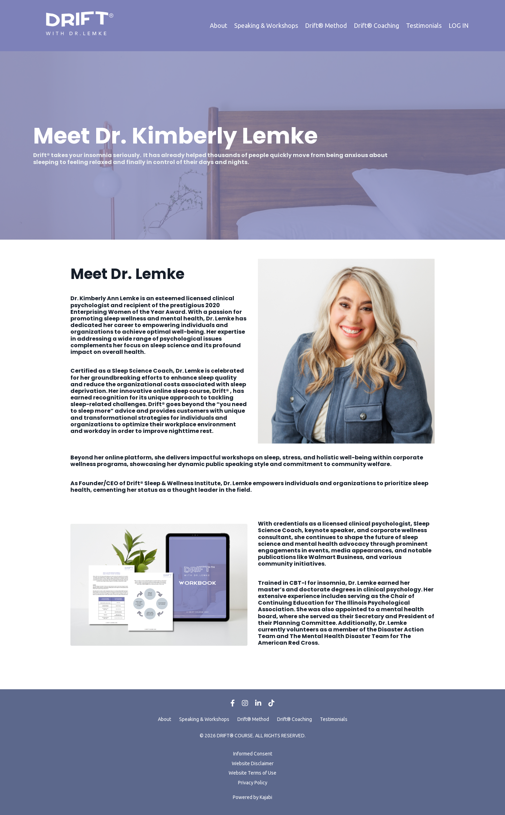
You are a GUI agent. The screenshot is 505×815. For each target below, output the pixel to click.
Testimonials (424, 25)
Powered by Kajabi (252, 797)
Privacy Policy (252, 782)
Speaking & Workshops (266, 25)
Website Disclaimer (253, 763)
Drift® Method (326, 25)
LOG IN (459, 25)
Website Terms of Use (252, 773)
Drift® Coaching (376, 25)
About (218, 25)
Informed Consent (252, 753)
